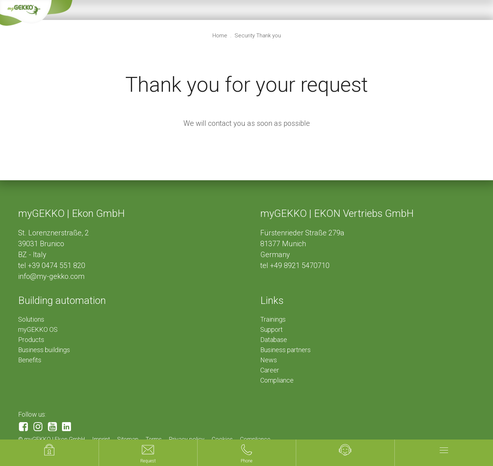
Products (31, 339)
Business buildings (44, 350)
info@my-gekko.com (51, 276)
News (268, 360)
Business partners (285, 350)
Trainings (273, 319)
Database (273, 339)
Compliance (277, 380)
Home (220, 35)
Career (269, 370)
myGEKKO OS (38, 329)
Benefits (29, 360)
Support (271, 329)
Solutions (31, 319)
